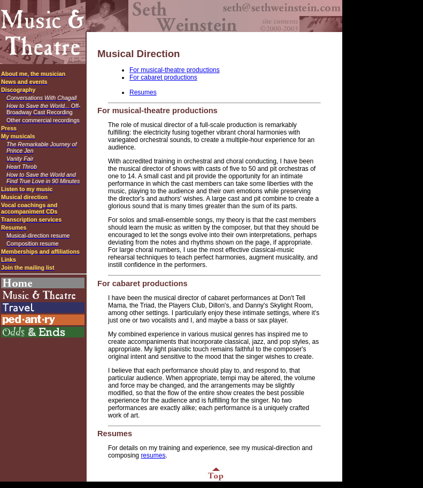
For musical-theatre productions (174, 70)
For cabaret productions (163, 77)
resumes (153, 455)
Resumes (143, 92)
